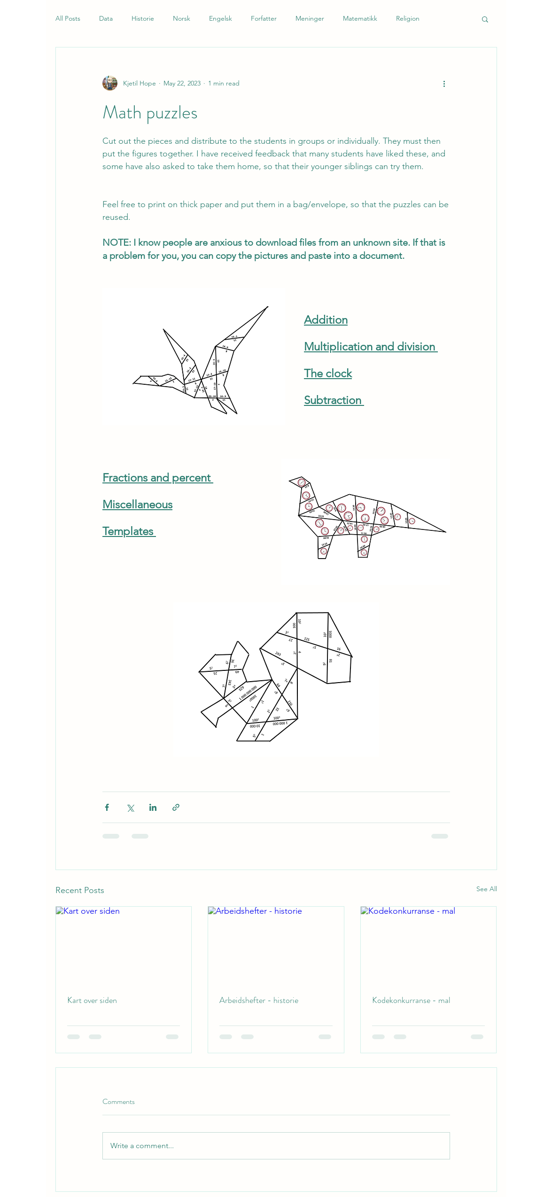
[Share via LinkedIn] (152, 807)
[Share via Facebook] (106, 807)
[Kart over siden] (124, 945)
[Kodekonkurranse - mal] (429, 945)
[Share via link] (175, 807)
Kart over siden (92, 1000)
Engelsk (220, 18)
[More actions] (444, 83)
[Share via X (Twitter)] (129, 807)
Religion (408, 18)
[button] (485, 19)
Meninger (309, 18)
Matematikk (360, 18)
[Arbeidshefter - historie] (276, 945)
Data (106, 18)
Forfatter (264, 18)
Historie (143, 18)
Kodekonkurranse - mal (411, 1000)
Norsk (181, 18)
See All (486, 889)
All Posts (67, 18)
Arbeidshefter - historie (258, 1000)
